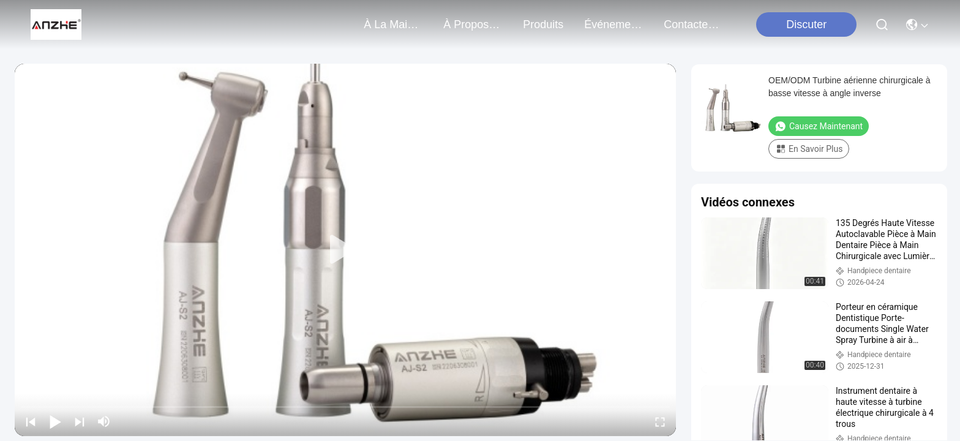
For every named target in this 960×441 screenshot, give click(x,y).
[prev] (30, 421)
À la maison (393, 24)
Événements (613, 24)
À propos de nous (472, 24)
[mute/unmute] (104, 421)
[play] (345, 250)
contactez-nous (693, 24)
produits (543, 24)
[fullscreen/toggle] (660, 421)
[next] (79, 421)
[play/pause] (55, 421)
